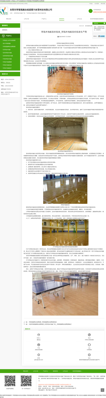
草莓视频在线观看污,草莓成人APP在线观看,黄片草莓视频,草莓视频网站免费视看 (22, 1)
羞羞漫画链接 (91, 395)
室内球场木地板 (7, 52)
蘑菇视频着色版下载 (72, 395)
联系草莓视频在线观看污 (97, 19)
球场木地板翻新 (7, 62)
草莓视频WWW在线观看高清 (59, 395)
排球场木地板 (7, 49)
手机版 (90, 3)
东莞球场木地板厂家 (92, 47)
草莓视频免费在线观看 (33, 395)
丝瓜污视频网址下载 (45, 395)
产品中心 (44, 19)
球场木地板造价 (7, 65)
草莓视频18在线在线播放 (19, 395)
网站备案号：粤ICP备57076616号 (47, 390)
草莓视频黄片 (8, 395)
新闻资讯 (61, 19)
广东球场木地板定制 (81, 63)
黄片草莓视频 (7, 43)
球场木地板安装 (35, 96)
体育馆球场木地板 (8, 55)
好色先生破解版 (83, 395)
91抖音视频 (98, 395)
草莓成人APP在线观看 (9, 40)
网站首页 (8, 19)
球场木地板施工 (7, 68)
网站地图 (103, 3)
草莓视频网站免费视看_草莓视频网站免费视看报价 (43, 322)
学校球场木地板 (7, 59)
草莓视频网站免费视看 (9, 46)
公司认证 (79, 19)
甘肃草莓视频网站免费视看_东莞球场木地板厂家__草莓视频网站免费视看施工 (50, 324)
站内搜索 (97, 3)
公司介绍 (26, 19)
